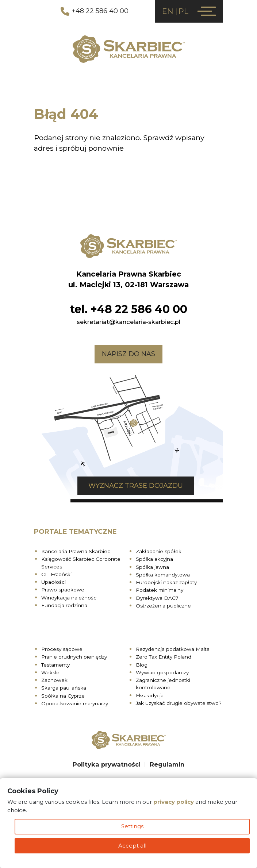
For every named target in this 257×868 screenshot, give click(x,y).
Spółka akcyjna (154, 559)
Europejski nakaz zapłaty (166, 582)
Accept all (132, 845)
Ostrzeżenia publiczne (163, 606)
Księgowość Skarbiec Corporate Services (80, 562)
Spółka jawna (152, 567)
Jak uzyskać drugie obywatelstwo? (179, 703)
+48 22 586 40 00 (94, 11)
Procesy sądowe (62, 649)
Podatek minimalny (159, 590)
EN (167, 11)
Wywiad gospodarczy (162, 672)
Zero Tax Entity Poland (163, 657)
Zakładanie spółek (158, 551)
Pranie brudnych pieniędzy (74, 657)
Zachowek (54, 680)
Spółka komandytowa (163, 575)
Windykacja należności (69, 598)
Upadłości (53, 582)
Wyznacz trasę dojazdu (135, 486)
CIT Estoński (56, 574)
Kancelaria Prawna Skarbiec (75, 551)
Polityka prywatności (107, 764)
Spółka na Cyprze (63, 696)
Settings (132, 826)
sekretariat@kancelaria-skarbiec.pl (128, 321)
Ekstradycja (150, 695)
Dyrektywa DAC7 (157, 598)
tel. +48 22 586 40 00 (128, 309)
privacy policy (173, 801)
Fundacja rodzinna (64, 605)
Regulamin (167, 764)
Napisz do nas (128, 354)
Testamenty (55, 665)
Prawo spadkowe (62, 590)
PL (183, 11)
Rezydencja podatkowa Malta (173, 649)
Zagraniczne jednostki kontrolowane (163, 683)
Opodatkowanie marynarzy (74, 703)
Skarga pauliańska (63, 688)
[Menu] (206, 11)
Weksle (50, 672)
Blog (141, 665)
